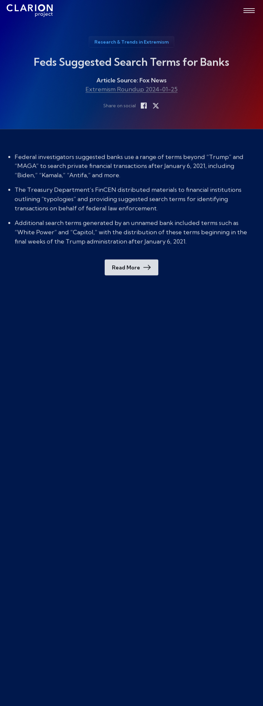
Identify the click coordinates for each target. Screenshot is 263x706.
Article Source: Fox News (131, 82)
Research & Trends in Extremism (131, 43)
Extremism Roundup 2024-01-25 (131, 90)
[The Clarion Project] (30, 10)
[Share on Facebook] (144, 107)
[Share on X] (156, 107)
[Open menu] (249, 10)
